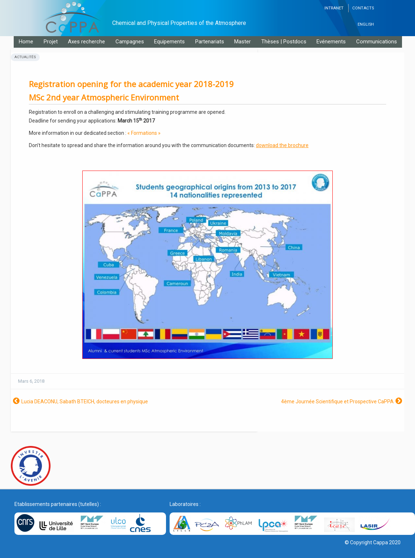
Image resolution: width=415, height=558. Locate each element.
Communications (376, 41)
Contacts (363, 8)
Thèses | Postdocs (283, 41)
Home (26, 41)
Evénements (331, 41)
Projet (51, 41)
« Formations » (144, 133)
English (366, 24)
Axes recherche (86, 41)
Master (242, 41)
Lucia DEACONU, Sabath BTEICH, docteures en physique (84, 401)
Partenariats (209, 41)
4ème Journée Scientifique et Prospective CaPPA (337, 401)
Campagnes (129, 41)
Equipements (169, 41)
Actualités (25, 57)
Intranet (334, 8)
